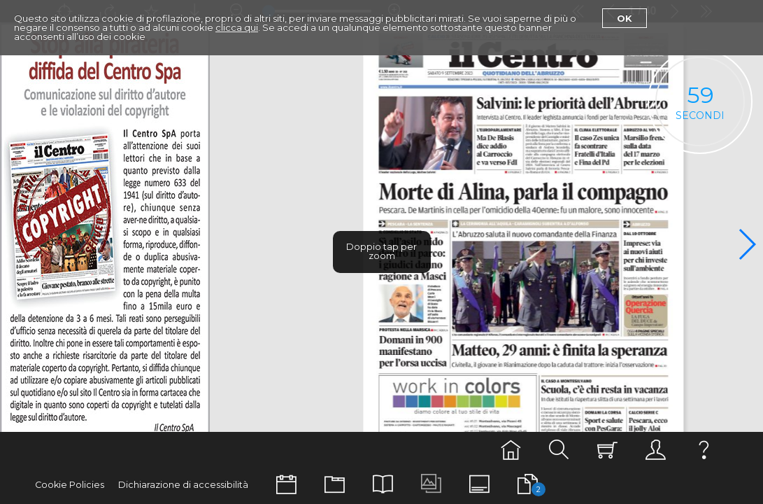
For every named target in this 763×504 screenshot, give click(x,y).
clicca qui (236, 27)
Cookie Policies (69, 484)
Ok (624, 18)
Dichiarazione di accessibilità (183, 484)
